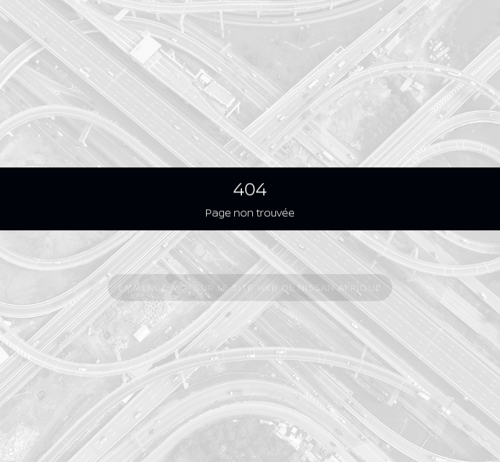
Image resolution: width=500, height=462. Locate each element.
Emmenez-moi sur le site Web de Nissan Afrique (250, 288)
